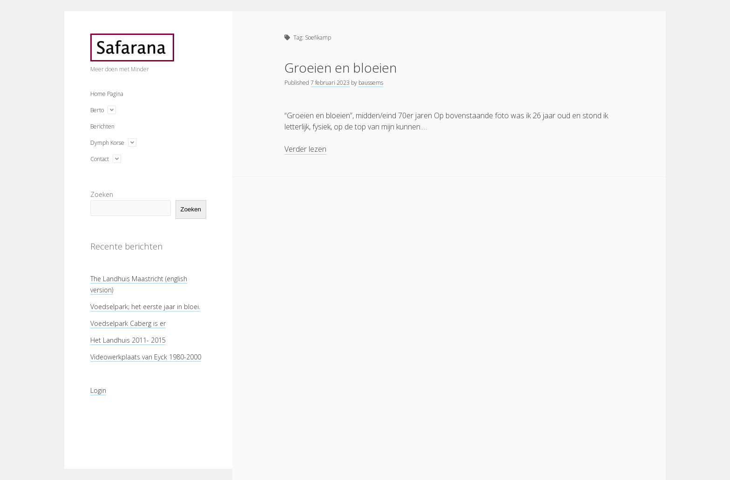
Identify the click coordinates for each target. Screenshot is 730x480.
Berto (97, 110)
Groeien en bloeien (340, 67)
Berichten (102, 126)
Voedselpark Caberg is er (128, 323)
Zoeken (101, 194)
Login (98, 390)
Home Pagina (106, 94)
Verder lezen (305, 149)
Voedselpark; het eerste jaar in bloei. (145, 306)
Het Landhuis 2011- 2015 (128, 340)
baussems (370, 83)
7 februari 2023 (330, 83)
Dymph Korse (107, 143)
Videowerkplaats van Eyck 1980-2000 (145, 356)
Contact (99, 159)
